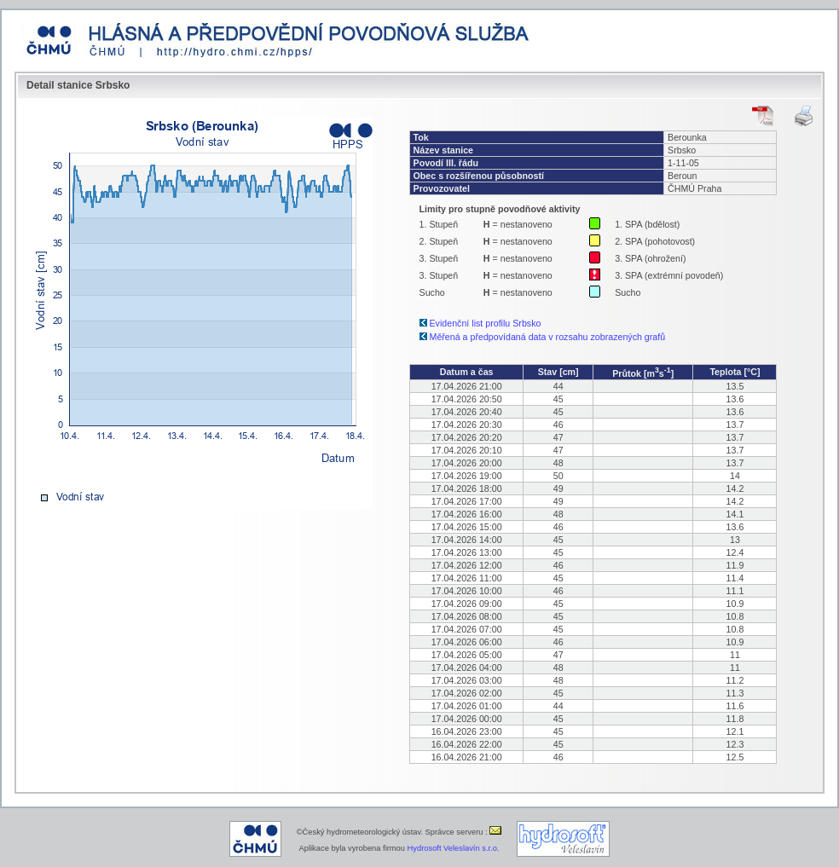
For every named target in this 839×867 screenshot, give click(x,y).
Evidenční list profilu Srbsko (485, 323)
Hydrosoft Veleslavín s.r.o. (454, 848)
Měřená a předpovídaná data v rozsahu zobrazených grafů (548, 337)
